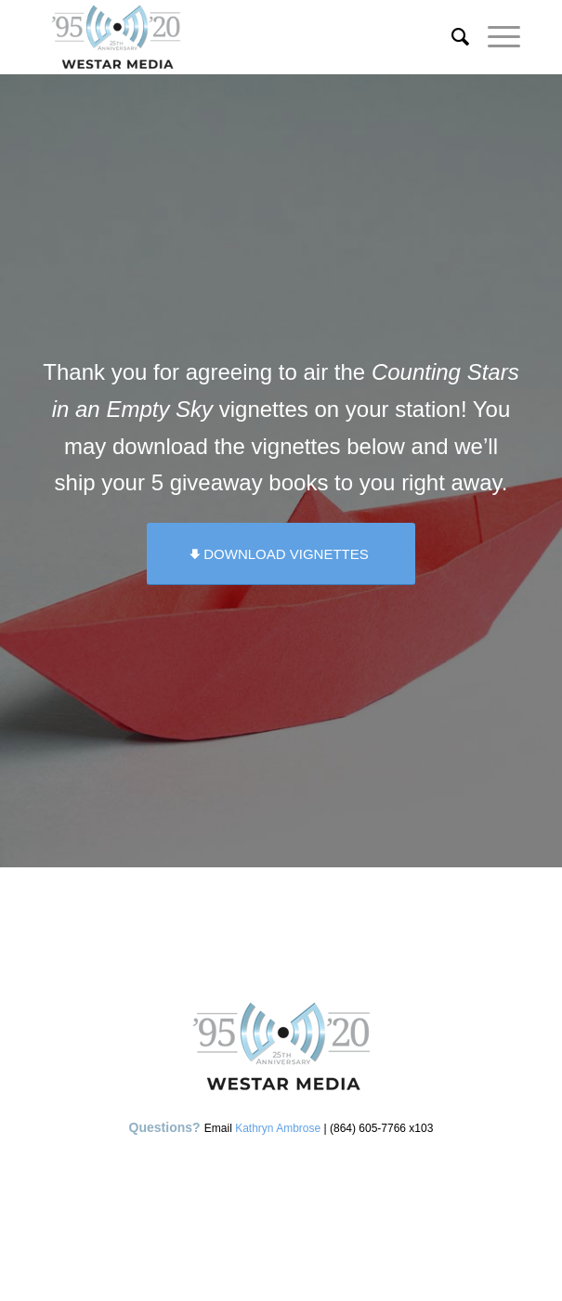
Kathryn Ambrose (277, 1128)
